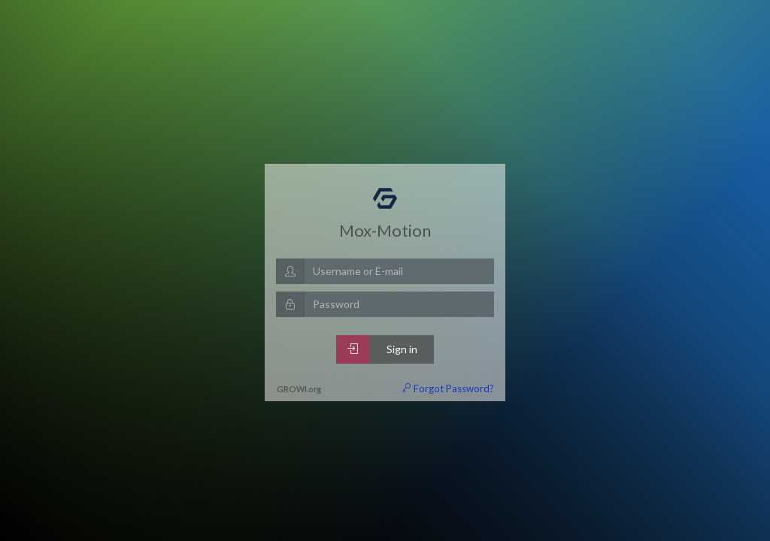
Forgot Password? (448, 388)
